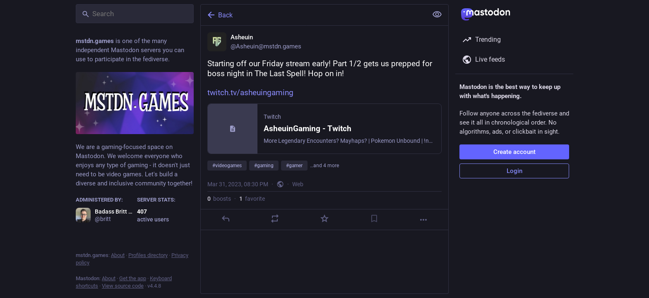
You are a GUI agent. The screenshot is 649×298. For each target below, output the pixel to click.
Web (297, 184)
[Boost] (275, 218)
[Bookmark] (374, 218)
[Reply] (226, 218)
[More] (423, 220)
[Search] (135, 13)
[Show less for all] (437, 14)
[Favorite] (324, 218)
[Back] (313, 15)
